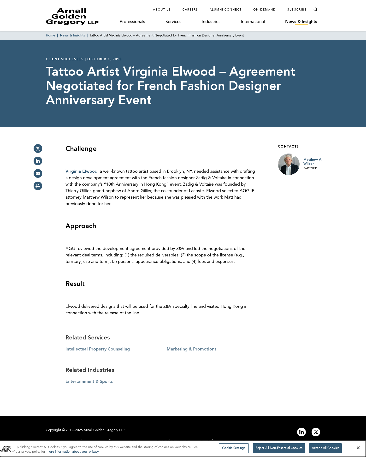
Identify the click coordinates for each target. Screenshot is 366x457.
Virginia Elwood (81, 171)
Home (50, 35)
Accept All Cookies (325, 449)
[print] (38, 186)
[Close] (358, 449)
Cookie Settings (233, 449)
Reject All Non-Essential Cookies (278, 449)
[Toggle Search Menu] (315, 9)
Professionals (132, 22)
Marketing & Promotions (191, 349)
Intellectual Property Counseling (97, 349)
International (253, 22)
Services (173, 22)
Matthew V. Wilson (312, 162)
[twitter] (38, 148)
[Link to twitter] (316, 432)
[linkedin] (38, 161)
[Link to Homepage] (81, 16)
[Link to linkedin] (301, 432)
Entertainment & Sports (89, 382)
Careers (190, 9)
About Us (162, 9)
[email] (38, 173)
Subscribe (297, 9)
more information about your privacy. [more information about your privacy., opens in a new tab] (73, 453)
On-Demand (264, 9)
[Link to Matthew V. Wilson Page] (289, 164)
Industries (211, 22)
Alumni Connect (226, 9)
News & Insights (301, 22)
